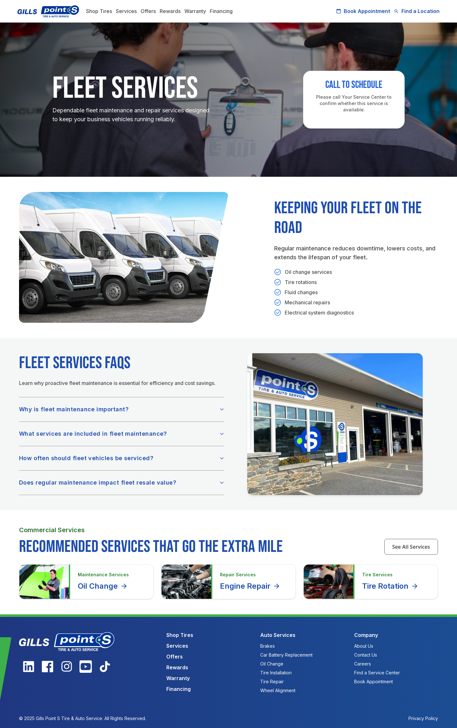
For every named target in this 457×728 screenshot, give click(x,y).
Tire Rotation (390, 586)
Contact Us (365, 655)
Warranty (197, 11)
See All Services (411, 546)
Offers (149, 11)
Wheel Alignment (277, 690)
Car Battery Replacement (286, 655)
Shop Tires (101, 11)
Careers (362, 663)
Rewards (171, 11)
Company (366, 635)
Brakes (267, 646)
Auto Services (277, 635)
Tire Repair (272, 681)
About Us (363, 646)
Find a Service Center (377, 672)
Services (127, 11)
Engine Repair (250, 586)
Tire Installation (276, 672)
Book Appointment (361, 11)
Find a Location (415, 11)
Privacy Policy (423, 718)
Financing (222, 11)
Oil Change (103, 586)
